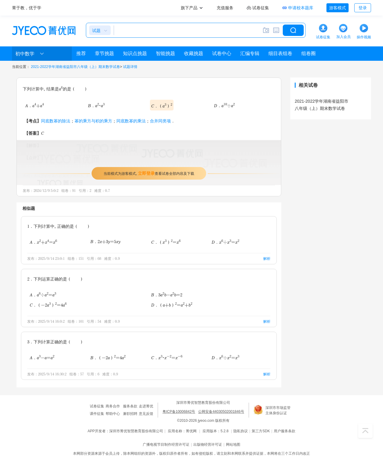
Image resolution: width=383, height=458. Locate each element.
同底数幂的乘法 (131, 120)
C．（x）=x (166, 242)
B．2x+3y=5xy (105, 241)
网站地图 (233, 444)
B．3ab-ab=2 (166, 294)
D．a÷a (224, 105)
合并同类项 (160, 120)
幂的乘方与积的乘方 (93, 120)
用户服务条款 (284, 431)
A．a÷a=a (43, 294)
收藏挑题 (193, 53)
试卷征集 (97, 406)
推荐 (81, 53)
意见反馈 (146, 414)
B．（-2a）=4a (108, 357)
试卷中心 (221, 53)
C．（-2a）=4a (48, 305)
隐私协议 (240, 431)
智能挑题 (165, 53)
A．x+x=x (43, 242)
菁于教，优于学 (26, 7)
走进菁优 (146, 406)
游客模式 (337, 7)
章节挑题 (104, 53)
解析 (266, 258)
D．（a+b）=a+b (171, 305)
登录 (362, 7)
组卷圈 (308, 53)
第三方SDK (261, 431)
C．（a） (161, 105)
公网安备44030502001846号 (221, 412)
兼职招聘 (130, 414)
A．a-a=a (42, 357)
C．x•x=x (167, 357)
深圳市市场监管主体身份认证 (278, 410)
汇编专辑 (249, 53)
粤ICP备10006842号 (178, 412)
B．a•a (96, 105)
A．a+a (34, 105)
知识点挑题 (135, 53)
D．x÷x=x (225, 242)
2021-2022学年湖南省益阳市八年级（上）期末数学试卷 (75, 67)
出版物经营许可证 (207, 444)
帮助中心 (113, 414)
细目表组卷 (280, 53)
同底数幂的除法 (55, 120)
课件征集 (97, 414)
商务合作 (113, 406)
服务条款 (130, 406)
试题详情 (130, 67)
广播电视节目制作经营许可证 (166, 444)
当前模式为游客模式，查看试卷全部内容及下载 (149, 173)
